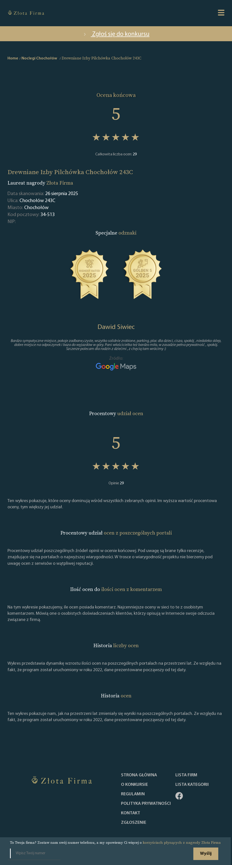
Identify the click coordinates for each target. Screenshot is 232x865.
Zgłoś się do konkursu (116, 34)
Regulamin (133, 794)
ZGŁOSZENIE (133, 823)
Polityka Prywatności (146, 804)
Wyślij (206, 853)
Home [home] (12, 58)
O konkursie (134, 785)
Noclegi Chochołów (39, 58)
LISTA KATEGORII (192, 785)
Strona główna (139, 775)
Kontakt (130, 813)
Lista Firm (186, 775)
